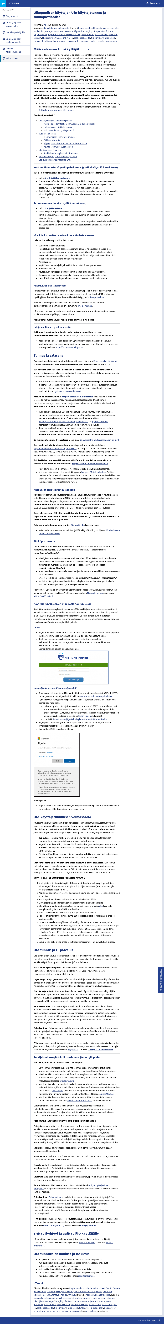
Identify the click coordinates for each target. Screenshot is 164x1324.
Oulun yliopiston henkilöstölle (81, 1291)
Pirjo (45, 24)
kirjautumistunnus (56, 34)
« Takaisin (39, 1283)
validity (93, 41)
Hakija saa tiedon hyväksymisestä (59, 130)
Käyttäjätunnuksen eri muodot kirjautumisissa (65, 143)
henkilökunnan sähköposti (56, 28)
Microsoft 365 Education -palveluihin (95, 696)
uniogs (62, 41)
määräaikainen (101, 34)
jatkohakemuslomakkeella (80, 1100)
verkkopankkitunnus (48, 421)
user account (72, 41)
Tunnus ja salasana (47, 133)
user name (84, 41)
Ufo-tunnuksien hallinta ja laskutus (55, 159)
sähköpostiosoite (82, 37)
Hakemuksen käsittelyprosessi (58, 127)
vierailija (101, 41)
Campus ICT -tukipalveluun (93, 472)
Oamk (109, 1288)
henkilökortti (82, 421)
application (39, 31)
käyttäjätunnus (81, 31)
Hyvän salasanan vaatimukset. (67, 391)
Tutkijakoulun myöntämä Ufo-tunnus (56, 110)
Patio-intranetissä (87, 1242)
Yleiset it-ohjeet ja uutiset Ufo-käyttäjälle (58, 156)
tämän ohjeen (84, 716)
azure (47, 31)
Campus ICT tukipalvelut (100, 1049)
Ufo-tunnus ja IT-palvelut (50, 150)
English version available (80, 1288)
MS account (60, 37)
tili (92, 37)
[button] (161, 980)
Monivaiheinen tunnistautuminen (59, 137)
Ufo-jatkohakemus (54, 208)
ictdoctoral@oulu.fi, (53, 1225)
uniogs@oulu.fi (67, 1080)
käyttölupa (94, 31)
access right (112, 28)
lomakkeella (57, 1090)
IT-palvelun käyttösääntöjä (105, 361)
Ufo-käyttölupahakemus (57, 178)
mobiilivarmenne (67, 421)
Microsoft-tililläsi (95, 593)
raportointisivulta (86, 1275)
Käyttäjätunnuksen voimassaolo (58, 146)
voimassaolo (111, 41)
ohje (101, 906)
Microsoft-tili (48, 37)
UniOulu (72, 1294)
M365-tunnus (87, 34)
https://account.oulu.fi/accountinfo (90, 463)
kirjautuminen (40, 34)
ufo (42, 41)
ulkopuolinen (51, 41)
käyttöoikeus (107, 31)
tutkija (37, 41)
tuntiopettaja (108, 37)
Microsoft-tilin (77, 525)
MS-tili (70, 37)
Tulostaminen (55, 1197)
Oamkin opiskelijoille (56, 1291)
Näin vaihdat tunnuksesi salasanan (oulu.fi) (99, 440)
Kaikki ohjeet (99, 1288)
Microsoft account (79, 1304)
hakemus (69, 31)
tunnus (98, 37)
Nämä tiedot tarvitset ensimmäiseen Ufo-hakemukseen (69, 123)
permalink (91, 1311)
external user (57, 31)
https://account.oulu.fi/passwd (69, 347)
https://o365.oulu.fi (43, 596)
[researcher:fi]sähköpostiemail (92, 28)
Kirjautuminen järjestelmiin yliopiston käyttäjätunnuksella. (80, 719)
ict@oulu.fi (73, 1049)
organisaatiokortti (100, 421)
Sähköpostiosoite (52, 140)
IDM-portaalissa (97, 297)
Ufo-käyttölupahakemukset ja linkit (55, 120)
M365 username (73, 34)
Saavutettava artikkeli (57, 1294)
